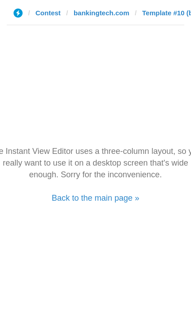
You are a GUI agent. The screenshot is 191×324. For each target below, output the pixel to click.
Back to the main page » (95, 198)
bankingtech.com (101, 13)
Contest (48, 13)
